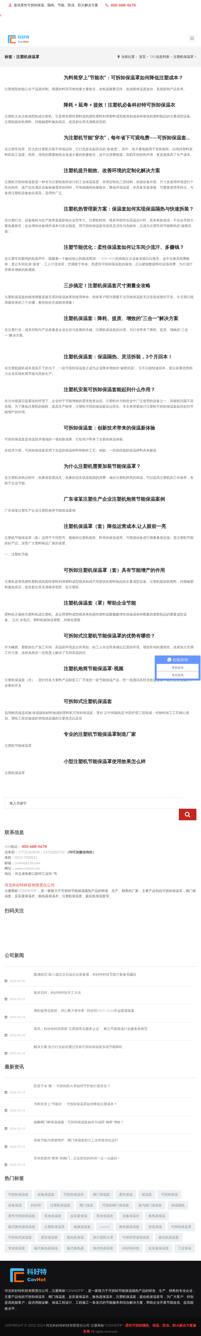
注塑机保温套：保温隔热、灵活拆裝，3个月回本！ (118, 356)
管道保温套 (16, 1236)
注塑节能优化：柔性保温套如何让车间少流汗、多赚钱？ (124, 247)
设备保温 (15, 1194)
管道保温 (155, 1215)
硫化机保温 (75, 1226)
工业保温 (184, 1236)
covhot (105, 1215)
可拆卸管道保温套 (135, 1226)
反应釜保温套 (158, 1236)
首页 (142, 57)
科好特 (36, 1194)
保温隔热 (178, 1194)
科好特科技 (130, 1236)
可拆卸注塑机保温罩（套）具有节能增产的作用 (114, 570)
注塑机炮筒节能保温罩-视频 (93, 668)
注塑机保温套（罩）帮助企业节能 (100, 603)
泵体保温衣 (104, 1204)
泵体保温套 (52, 1204)
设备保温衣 (130, 1204)
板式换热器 (75, 1236)
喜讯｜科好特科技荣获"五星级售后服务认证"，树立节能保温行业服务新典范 (90, 1017)
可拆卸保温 (169, 1183)
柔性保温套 (49, 1226)
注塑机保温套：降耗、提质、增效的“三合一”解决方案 (121, 318)
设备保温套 (46, 1183)
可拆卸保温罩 (181, 1215)
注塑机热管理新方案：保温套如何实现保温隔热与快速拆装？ (129, 209)
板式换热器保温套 (21, 1215)
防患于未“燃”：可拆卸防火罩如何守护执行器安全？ (72, 1074)
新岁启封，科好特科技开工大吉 (57, 981)
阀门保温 (86, 1194)
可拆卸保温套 (18, 1183)
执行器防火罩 (103, 1226)
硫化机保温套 (169, 1226)
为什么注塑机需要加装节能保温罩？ (102, 466)
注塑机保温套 (60, 1194)
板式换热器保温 (46, 1236)
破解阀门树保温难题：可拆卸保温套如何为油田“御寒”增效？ (79, 1110)
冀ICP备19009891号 (100, 1328)
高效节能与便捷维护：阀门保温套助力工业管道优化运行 (76, 1128)
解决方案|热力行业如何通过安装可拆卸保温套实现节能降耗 (78, 1035)
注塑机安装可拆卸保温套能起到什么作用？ (109, 389)
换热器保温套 (129, 1215)
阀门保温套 (101, 1183)
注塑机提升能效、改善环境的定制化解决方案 (112, 170)
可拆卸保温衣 (74, 1183)
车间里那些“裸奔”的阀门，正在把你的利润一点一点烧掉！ (77, 1146)
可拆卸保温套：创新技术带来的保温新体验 (109, 428)
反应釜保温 (78, 1204)
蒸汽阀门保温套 (150, 1194)
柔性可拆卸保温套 (21, 1204)
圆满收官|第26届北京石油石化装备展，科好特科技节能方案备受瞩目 (85, 963)
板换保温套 (82, 1215)
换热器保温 (156, 1204)
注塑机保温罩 (54, 1215)
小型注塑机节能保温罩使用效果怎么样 (105, 761)
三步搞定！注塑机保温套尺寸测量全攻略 (107, 285)
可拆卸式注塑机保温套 (88, 701)
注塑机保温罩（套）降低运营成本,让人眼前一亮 (115, 526)
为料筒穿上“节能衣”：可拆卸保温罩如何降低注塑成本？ (123, 77)
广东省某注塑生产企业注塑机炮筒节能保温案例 (114, 499)
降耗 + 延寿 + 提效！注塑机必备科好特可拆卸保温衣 (119, 105)
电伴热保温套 (103, 1236)
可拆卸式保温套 (20, 1226)
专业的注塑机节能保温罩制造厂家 (100, 734)
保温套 (147, 1183)
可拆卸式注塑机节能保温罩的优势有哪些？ (109, 635)
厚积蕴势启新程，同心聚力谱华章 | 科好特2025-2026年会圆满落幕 (84, 999)
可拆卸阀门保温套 (115, 1194)
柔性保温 (126, 1183)
